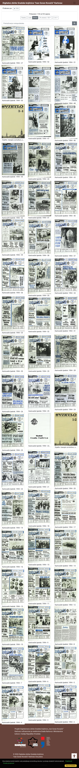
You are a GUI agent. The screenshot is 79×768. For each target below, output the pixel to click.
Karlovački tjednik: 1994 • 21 (38, 487)
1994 (16, 8)
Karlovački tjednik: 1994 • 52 (38, 62)
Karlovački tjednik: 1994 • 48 (65, 103)
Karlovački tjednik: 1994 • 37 (65, 256)
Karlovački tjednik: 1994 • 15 (38, 565)
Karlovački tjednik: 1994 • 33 (12, 333)
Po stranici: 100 (45, 17)
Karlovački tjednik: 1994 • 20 (65, 488)
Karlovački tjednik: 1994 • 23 (12, 450)
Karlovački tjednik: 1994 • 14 (65, 566)
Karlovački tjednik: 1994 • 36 (12, 293)
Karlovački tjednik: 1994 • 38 (38, 255)
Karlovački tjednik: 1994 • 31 (65, 331)
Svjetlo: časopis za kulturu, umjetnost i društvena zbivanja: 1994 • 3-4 (13, 140)
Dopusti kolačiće (71, 765)
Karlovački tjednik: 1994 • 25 (38, 411)
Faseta (23, 17)
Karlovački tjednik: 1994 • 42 (12, 218)
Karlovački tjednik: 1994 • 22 (12, 489)
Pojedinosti (68, 761)
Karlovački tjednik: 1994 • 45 (12, 177)
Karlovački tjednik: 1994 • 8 (65, 644)
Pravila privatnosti (8, 763)
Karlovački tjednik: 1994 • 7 (12, 683)
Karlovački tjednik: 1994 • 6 (38, 681)
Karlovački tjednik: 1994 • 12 (65, 605)
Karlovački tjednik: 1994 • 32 (38, 332)
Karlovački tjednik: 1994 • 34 (65, 293)
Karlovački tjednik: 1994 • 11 (38, 604)
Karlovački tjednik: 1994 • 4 (12, 722)
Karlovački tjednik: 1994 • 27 (12, 63)
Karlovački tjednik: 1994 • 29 (38, 371)
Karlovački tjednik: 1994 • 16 (12, 567)
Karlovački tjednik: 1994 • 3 (38, 720)
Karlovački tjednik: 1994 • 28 (65, 370)
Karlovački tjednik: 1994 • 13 (12, 606)
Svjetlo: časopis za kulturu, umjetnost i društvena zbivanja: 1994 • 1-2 (66, 447)
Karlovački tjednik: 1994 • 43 (65, 177)
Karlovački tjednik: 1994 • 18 (38, 526)
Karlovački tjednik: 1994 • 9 (38, 643)
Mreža (35, 17)
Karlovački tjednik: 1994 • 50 (12, 101)
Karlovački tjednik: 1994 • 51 (65, 62)
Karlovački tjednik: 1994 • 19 (12, 528)
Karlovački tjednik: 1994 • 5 (65, 683)
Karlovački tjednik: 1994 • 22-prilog (39, 446)
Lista (29, 17)
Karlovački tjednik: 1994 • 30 (12, 371)
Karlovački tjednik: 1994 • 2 (65, 722)
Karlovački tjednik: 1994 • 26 (12, 412)
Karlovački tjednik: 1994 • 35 (38, 296)
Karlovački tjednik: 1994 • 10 (12, 644)
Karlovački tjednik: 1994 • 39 (12, 255)
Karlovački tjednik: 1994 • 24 (65, 410)
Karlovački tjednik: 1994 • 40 (65, 216)
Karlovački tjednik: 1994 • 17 (65, 527)
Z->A (54, 17)
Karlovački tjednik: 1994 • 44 (38, 179)
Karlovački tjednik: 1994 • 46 (65, 140)
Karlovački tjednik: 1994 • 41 (38, 218)
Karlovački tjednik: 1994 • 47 (38, 139)
